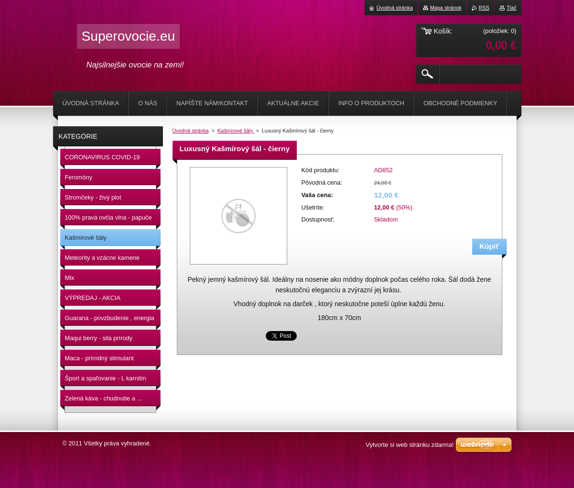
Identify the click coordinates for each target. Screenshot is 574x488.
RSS (484, 8)
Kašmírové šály (235, 130)
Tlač (512, 8)
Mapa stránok (446, 8)
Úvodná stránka (191, 130)
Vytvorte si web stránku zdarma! (410, 444)
